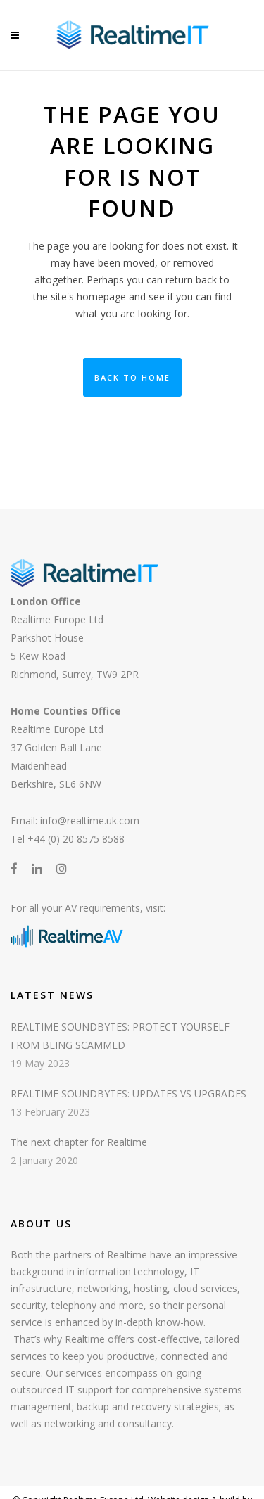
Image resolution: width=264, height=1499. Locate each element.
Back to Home (132, 377)
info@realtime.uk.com (89, 820)
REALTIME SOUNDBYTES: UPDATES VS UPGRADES (128, 1093)
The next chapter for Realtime (79, 1142)
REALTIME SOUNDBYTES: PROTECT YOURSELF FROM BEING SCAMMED (120, 1036)
